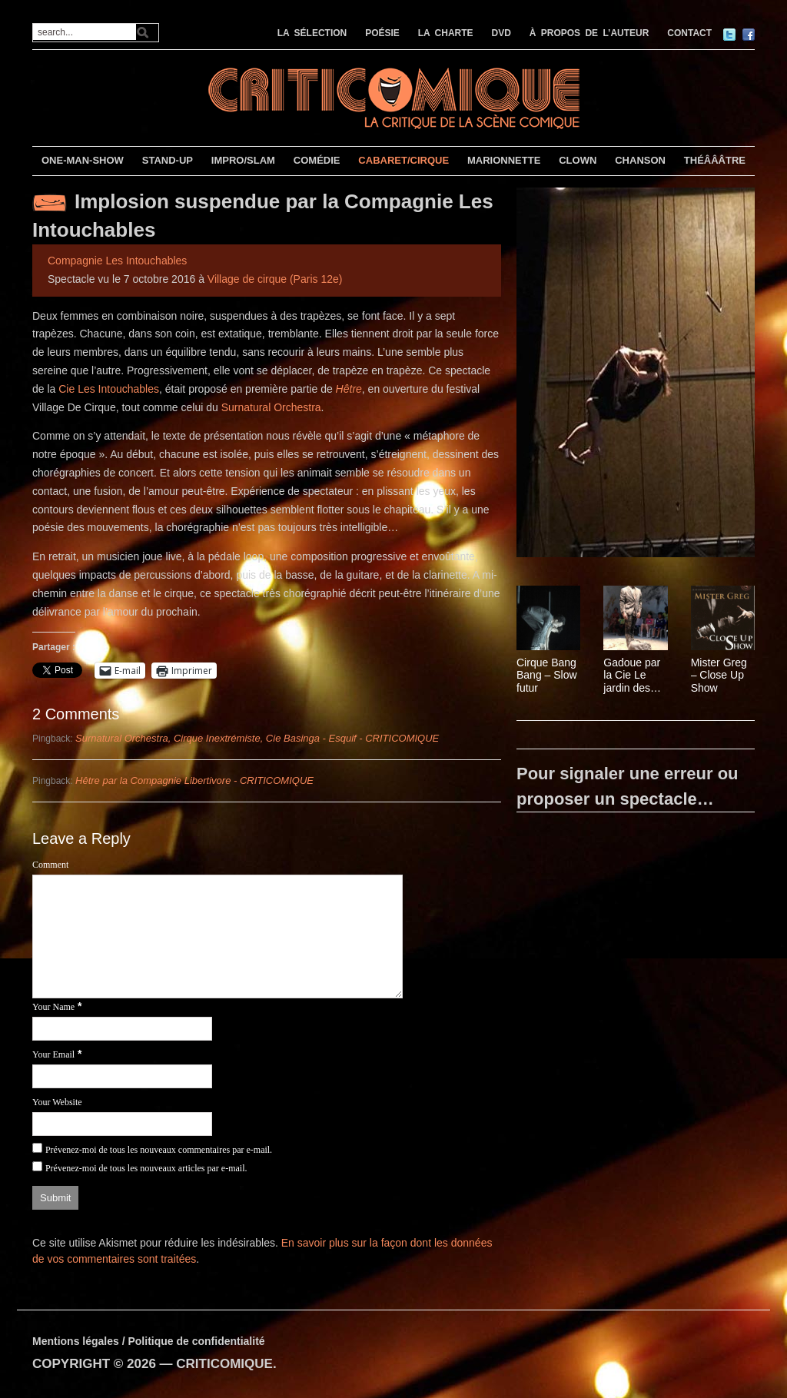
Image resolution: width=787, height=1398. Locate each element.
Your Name (53, 1006)
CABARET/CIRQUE (403, 160)
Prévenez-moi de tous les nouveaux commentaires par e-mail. (158, 1149)
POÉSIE (382, 33)
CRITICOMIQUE (224, 1363)
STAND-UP (167, 160)
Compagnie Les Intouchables (117, 260)
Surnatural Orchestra (271, 407)
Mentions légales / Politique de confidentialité (148, 1341)
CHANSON (640, 160)
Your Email (53, 1054)
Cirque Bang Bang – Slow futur (546, 675)
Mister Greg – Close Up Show (719, 675)
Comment (50, 864)
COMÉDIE (317, 160)
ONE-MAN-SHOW (83, 160)
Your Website (57, 1102)
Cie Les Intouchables (108, 389)
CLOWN (577, 160)
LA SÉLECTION (312, 33)
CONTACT (689, 33)
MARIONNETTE (503, 160)
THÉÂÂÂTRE (714, 160)
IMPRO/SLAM (243, 160)
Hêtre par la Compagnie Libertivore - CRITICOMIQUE (194, 780)
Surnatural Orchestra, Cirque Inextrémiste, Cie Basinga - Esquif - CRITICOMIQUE (257, 738)
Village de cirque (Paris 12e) (275, 279)
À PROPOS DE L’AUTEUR (589, 33)
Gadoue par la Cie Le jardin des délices (631, 675)
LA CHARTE (445, 33)
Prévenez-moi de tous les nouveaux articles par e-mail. (146, 1168)
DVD (501, 33)
